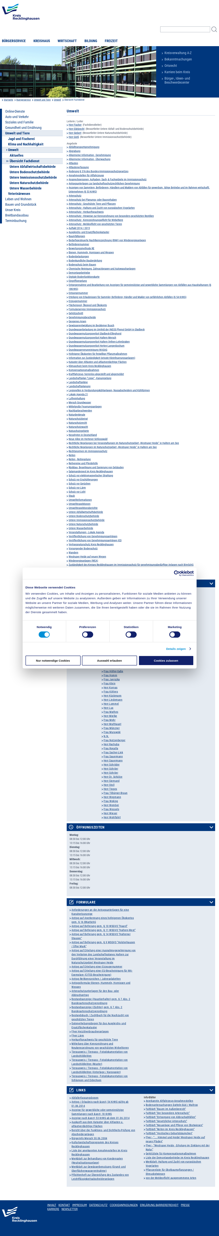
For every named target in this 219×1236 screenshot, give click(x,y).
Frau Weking (111, 801)
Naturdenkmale (77, 414)
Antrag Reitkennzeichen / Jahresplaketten (96, 978)
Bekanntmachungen (178, 59)
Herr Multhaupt (112, 724)
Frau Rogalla (111, 748)
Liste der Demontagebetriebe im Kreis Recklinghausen (177, 1157)
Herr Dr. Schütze (113, 776)
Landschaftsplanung (79, 386)
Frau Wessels (111, 809)
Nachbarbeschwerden (80, 410)
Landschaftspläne (78, 382)
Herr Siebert (75, 132)
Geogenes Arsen (77, 321)
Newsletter (69, 1209)
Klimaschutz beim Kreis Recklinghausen (90, 366)
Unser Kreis (12, 210)
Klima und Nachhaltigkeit (25, 144)
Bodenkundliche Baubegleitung (85, 260)
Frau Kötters (111, 691)
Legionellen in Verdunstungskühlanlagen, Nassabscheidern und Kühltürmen (109, 390)
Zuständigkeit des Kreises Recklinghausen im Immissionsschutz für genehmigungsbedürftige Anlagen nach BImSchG (131, 564)
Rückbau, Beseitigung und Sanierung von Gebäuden (96, 467)
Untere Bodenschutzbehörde (30, 172)
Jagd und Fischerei (21, 139)
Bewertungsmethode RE (81, 248)
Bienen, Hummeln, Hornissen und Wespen (91, 252)
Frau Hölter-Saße (113, 671)
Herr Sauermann (113, 760)
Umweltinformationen (80, 499)
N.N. (106, 736)
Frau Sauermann (113, 756)
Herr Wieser (110, 813)
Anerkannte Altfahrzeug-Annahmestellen (169, 1100)
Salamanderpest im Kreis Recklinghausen (91, 471)
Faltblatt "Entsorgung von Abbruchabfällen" (171, 1117)
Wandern (73, 552)
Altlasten (73, 163)
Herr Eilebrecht (76, 128)
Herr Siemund (112, 780)
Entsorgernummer (78, 293)
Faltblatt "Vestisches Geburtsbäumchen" (169, 1133)
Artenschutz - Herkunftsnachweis (86, 211)
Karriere (53, 1209)
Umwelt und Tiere (42, 99)
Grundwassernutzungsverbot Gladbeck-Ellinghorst (95, 333)
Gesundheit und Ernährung (23, 128)
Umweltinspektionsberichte (83, 507)
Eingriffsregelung (78, 280)
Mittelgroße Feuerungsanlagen (85, 406)
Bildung (90, 41)
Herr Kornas (111, 687)
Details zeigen (176, 648)
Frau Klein (110, 683)
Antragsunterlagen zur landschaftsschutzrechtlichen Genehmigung (104, 183)
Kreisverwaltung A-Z (178, 53)
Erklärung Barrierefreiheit (159, 1205)
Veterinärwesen (19, 194)
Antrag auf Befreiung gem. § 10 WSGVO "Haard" (100, 926)
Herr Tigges (110, 788)
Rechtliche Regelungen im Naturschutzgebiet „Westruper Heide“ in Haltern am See (113, 447)
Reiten (72, 455)
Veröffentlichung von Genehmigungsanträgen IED (95, 540)
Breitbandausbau (17, 215)
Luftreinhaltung (77, 398)
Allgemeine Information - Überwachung (89, 159)
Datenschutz (98, 1205)
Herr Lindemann (113, 699)
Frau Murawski (112, 732)
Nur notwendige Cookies (53, 660)
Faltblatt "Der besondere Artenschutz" (168, 1113)
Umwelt (57, 99)
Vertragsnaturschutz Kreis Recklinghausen (91, 544)
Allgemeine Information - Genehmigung (90, 155)
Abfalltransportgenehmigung (84, 147)
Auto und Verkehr (17, 117)
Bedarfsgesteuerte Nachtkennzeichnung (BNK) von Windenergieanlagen (107, 240)
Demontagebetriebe (79, 272)
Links (81, 1090)
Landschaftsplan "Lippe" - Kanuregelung (90, 378)
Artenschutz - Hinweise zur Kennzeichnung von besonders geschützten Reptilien (111, 215)
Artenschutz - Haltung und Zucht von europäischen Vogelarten (102, 207)
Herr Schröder (112, 764)
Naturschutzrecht (78, 422)
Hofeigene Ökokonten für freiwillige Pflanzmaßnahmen (98, 353)
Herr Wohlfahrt (112, 817)
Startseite (8, 99)
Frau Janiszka (112, 679)
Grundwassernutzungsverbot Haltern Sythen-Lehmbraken (99, 341)
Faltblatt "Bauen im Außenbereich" (166, 1108)
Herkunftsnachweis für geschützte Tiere (95, 1039)
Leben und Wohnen (18, 199)
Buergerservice (23, 99)
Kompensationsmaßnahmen (84, 370)
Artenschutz (75, 195)
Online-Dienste (15, 111)
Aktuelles (16, 155)
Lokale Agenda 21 (78, 394)
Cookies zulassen (166, 660)
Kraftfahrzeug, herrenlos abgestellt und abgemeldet (96, 374)
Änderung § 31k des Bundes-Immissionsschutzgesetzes (98, 171)
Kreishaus (41, 41)
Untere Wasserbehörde (26, 188)
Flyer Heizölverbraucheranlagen (90, 1031)
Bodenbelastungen (79, 256)
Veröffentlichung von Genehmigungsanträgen (93, 536)
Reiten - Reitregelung (80, 459)
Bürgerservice (14, 41)
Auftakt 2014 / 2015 (79, 228)
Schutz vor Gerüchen (79, 483)
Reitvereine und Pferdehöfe (83, 463)
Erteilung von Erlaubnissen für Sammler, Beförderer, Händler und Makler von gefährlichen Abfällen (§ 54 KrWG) (127, 297)
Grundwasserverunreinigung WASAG (88, 349)
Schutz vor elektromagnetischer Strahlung (91, 475)
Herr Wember (111, 805)
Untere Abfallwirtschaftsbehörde (33, 167)
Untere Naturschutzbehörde (29, 183)
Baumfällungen (77, 236)
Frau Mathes (111, 711)
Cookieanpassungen (124, 1205)
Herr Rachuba (111, 744)
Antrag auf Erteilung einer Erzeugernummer (97, 966)
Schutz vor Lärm (77, 487)
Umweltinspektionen (79, 503)
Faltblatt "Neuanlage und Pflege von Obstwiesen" (174, 1125)
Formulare (85, 902)
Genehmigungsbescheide (82, 317)
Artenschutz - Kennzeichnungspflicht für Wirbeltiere (96, 220)
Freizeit (111, 41)
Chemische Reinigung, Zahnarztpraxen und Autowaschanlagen (102, 268)
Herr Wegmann (112, 797)
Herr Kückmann (113, 695)
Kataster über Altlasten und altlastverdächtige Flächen (98, 361)
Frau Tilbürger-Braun (116, 793)
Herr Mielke (110, 715)
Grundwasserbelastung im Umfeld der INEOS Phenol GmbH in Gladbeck (107, 329)
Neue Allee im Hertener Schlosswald (88, 439)
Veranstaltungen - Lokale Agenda (86, 532)
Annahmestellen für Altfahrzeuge (86, 175)
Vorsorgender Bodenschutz (83, 548)
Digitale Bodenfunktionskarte (84, 276)
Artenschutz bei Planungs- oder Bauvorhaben (93, 199)
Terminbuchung (15, 221)
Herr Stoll (109, 784)
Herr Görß (74, 136)
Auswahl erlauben (109, 660)
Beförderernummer (79, 244)
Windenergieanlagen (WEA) (83, 560)
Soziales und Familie (19, 122)
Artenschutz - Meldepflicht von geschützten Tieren (95, 224)
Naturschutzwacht (78, 426)
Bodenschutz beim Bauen (82, 264)
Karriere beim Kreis (177, 72)
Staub (72, 495)
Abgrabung (74, 151)
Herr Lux (108, 707)
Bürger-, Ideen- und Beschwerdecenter (177, 80)
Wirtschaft (67, 41)
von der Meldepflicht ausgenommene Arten (171, 1177)
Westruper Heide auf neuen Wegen (87, 556)
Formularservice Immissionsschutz (87, 309)
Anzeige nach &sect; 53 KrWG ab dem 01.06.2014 (101, 1118)
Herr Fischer (75, 124)
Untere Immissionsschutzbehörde (33, 177)
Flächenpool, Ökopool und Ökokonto (88, 305)
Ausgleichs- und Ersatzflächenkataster (89, 232)
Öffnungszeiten (90, 827)
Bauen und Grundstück (20, 204)
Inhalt (51, 1205)
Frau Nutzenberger (115, 740)
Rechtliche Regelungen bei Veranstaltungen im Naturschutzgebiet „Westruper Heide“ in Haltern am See (124, 443)
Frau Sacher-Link (113, 752)
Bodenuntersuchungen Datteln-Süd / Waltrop (172, 1104)
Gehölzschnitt (76, 313)
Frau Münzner (112, 728)
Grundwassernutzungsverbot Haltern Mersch (92, 337)
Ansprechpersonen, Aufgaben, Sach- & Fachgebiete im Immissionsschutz (108, 179)
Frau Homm (110, 675)
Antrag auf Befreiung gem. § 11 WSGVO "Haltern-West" (104, 930)
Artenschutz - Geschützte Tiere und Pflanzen (92, 203)
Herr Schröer (111, 768)
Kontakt (64, 1205)
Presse (185, 1205)
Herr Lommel (111, 703)
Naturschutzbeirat (78, 418)
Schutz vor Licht (77, 491)
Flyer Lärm (78, 1035)
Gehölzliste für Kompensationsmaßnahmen (171, 1153)
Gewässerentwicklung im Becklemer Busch (91, 325)
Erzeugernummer (78, 301)
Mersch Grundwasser (80, 402)
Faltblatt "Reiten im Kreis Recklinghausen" (170, 1129)
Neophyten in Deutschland (83, 434)
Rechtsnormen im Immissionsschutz (88, 451)
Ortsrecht (170, 66)
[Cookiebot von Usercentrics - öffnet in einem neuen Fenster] (177, 573)
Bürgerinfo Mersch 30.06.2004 (89, 1138)
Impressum (79, 1205)
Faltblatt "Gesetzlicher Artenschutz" (166, 1121)
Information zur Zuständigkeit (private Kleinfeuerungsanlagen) (102, 357)
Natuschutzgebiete (79, 430)
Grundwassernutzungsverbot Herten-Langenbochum (96, 345)
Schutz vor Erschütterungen (83, 479)
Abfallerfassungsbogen (85, 1097)
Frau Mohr (110, 720)
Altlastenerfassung (79, 167)
